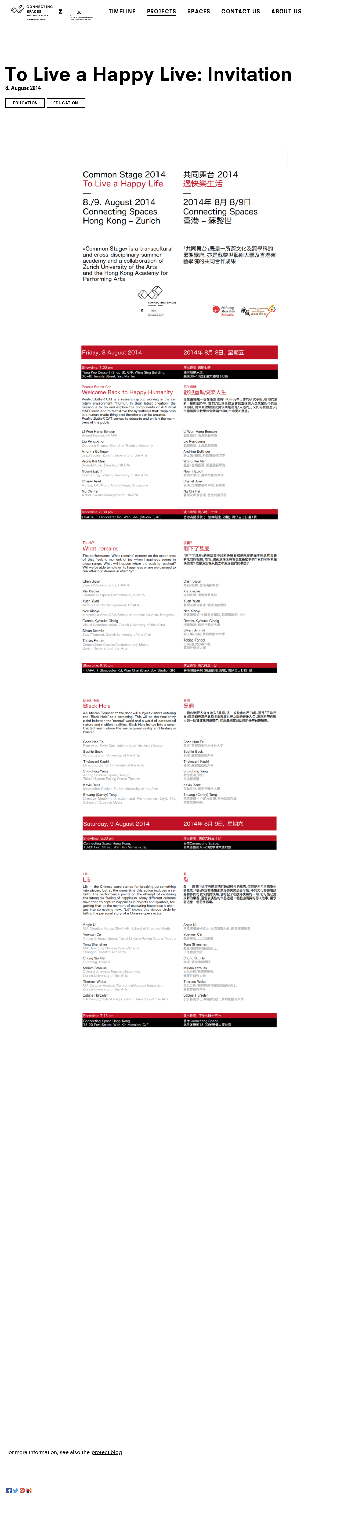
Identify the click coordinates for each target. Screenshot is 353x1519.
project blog (107, 1451)
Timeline (122, 12)
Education (25, 103)
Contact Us (240, 12)
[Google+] (22, 1490)
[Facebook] (8, 1490)
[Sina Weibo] (29, 1490)
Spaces (198, 12)
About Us (286, 12)
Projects (162, 12)
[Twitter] (15, 1490)
